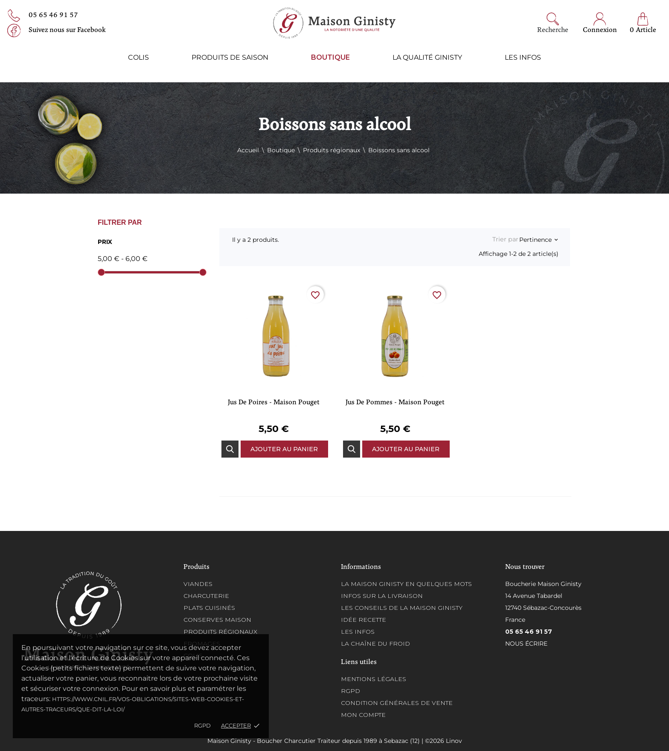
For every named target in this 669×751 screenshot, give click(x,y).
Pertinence (538, 240)
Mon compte (363, 715)
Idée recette (363, 619)
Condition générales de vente (397, 703)
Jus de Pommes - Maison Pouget (395, 402)
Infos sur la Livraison (382, 596)
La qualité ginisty (427, 57)
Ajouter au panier (284, 449)
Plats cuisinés (209, 608)
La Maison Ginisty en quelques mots (406, 584)
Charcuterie (206, 596)
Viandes (197, 584)
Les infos (523, 57)
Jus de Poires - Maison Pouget (274, 402)
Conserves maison (217, 619)
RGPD (202, 725)
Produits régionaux (220, 631)
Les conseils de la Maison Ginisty (401, 608)
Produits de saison (230, 57)
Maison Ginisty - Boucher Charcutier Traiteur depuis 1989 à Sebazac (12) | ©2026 (326, 741)
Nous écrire (526, 643)
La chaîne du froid (375, 643)
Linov (454, 741)
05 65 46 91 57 (53, 15)
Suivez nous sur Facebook (67, 30)
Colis (138, 57)
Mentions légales (373, 679)
